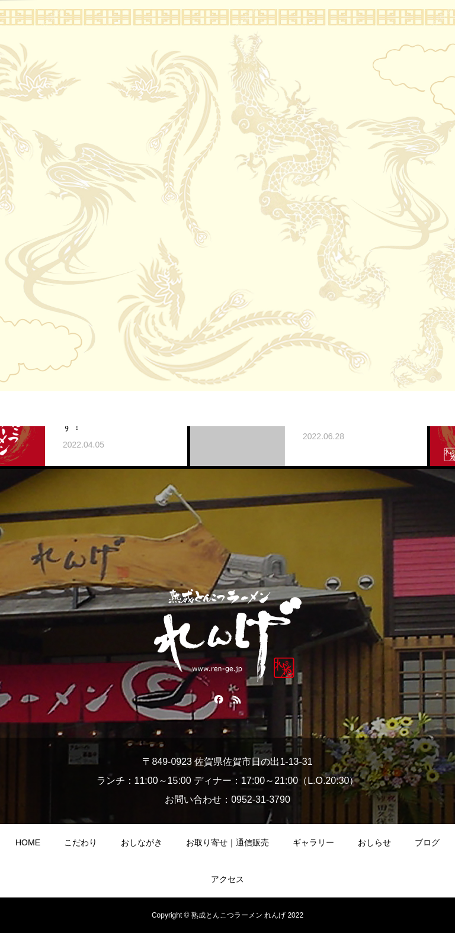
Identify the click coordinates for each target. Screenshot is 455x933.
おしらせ (374, 842)
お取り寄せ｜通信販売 (227, 842)
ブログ (427, 842)
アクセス (227, 879)
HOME (27, 842)
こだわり (80, 842)
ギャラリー (313, 842)
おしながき (141, 842)
